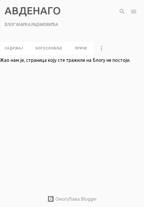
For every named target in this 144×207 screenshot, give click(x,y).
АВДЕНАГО (33, 10)
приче (81, 48)
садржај (14, 48)
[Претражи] (122, 11)
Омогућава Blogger (72, 199)
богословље (49, 48)
